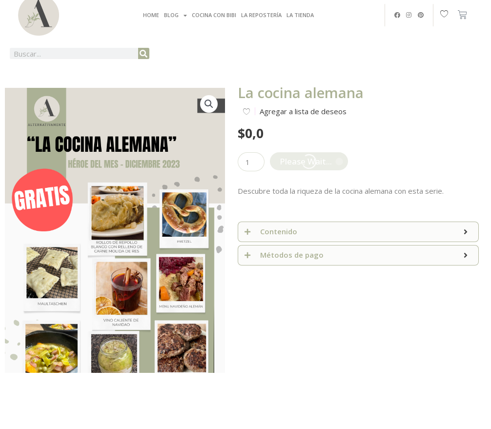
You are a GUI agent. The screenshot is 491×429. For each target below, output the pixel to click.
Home (151, 15)
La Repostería (261, 15)
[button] (209, 104)
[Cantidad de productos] (251, 161)
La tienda (300, 15)
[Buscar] (143, 53)
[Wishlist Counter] (446, 13)
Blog (175, 15)
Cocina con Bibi (214, 15)
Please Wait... (306, 161)
